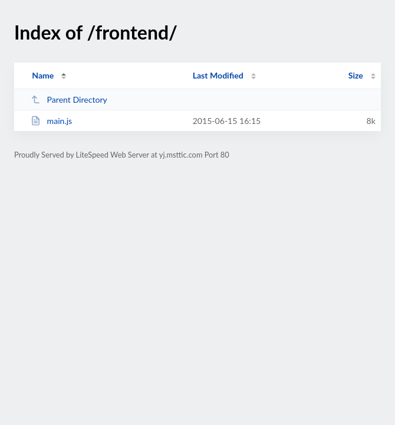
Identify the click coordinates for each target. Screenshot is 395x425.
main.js (51, 121)
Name (43, 75)
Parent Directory (69, 99)
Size (355, 75)
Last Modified (218, 75)
